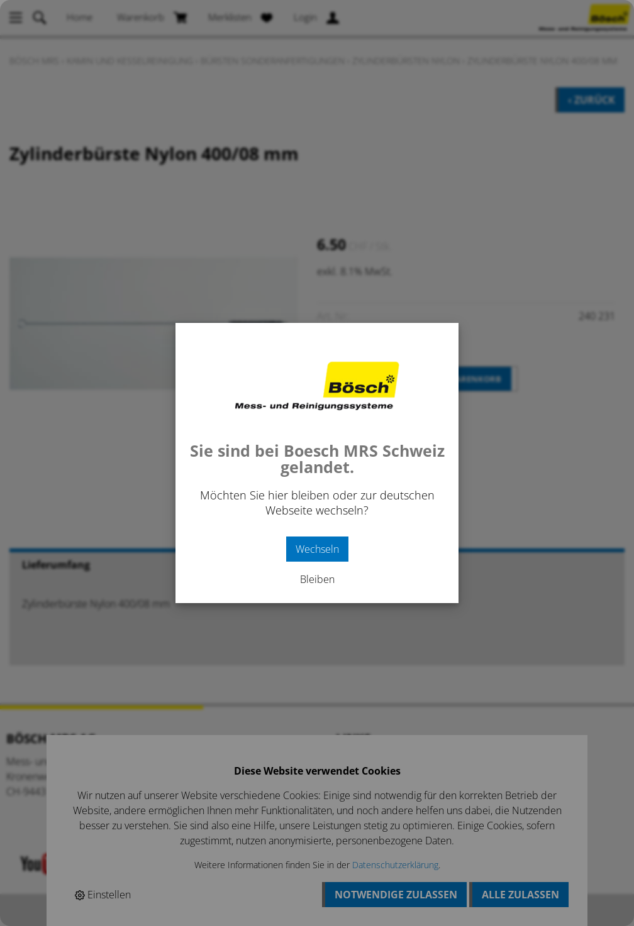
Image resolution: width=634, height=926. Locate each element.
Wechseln (317, 549)
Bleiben (317, 579)
